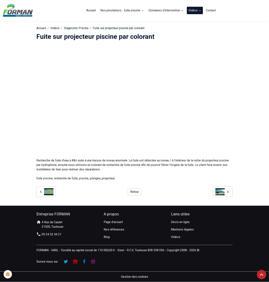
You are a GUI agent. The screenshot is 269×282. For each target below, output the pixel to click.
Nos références (114, 229)
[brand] (18, 10)
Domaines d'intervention (165, 10)
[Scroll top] (261, 274)
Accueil (91, 10)
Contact (211, 10)
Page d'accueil (113, 222)
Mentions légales (182, 229)
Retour (134, 192)
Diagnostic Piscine (76, 28)
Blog (107, 237)
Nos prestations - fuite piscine (120, 10)
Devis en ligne (180, 222)
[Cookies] (8, 274)
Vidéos (193, 10)
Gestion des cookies (134, 276)
